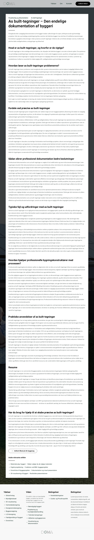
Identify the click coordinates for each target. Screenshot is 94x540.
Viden (28, 492)
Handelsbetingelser (55, 495)
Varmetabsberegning (12, 505)
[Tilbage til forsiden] (9, 3)
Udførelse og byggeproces (35, 518)
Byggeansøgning (10, 511)
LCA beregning (10, 514)
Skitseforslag (9, 495)
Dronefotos (8, 521)
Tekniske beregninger (34, 515)
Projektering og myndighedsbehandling (34, 511)
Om (61, 3)
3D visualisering (10, 502)
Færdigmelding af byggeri (13, 517)
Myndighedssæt (10, 499)
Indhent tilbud (82, 4)
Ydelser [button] (53, 3)
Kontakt (69, 3)
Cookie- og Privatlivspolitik (58, 499)
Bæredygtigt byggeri (33, 506)
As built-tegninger (36, 18)
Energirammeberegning (12, 508)
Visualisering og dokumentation (18, 18)
